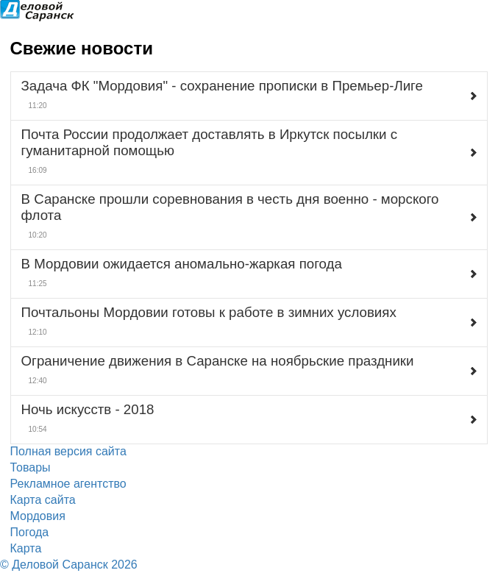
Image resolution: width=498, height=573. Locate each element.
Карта (26, 548)
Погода (29, 532)
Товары (30, 467)
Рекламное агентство (68, 483)
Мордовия (37, 516)
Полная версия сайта (68, 451)
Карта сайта (43, 500)
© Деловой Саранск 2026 (69, 564)
